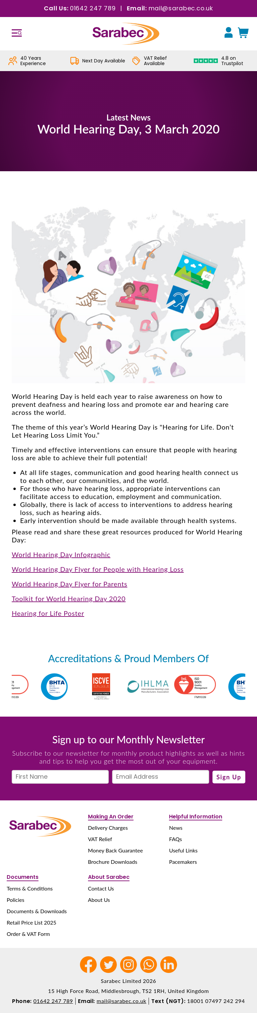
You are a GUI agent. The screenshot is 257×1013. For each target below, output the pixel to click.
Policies (15, 900)
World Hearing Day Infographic (61, 554)
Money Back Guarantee (115, 850)
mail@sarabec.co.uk (181, 8)
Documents (22, 877)
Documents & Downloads (37, 911)
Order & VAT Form (28, 934)
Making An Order (111, 816)
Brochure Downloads (112, 861)
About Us (99, 900)
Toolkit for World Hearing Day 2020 (68, 598)
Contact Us (101, 888)
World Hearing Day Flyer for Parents (69, 584)
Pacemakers (183, 861)
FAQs (175, 839)
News (175, 827)
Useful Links (183, 850)
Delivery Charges (108, 827)
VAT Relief (100, 839)
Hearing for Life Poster (48, 613)
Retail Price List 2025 (31, 922)
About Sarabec (109, 877)
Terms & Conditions (30, 888)
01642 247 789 (92, 8)
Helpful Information (195, 816)
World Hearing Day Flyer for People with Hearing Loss (98, 569)
